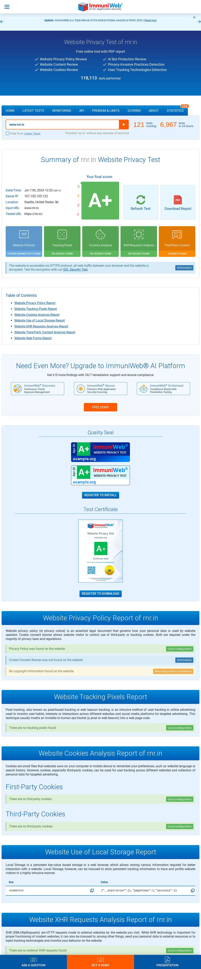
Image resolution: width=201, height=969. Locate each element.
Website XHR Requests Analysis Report (41, 326)
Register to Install (100, 495)
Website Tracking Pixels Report (35, 309)
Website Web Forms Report (33, 338)
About (154, 110)
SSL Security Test (75, 269)
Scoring (134, 110)
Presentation (167, 965)
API (81, 110)
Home (10, 110)
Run (123, 124)
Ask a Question (33, 965)
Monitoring (61, 110)
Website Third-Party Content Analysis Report (44, 332)
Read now (150, 20)
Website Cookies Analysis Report (36, 315)
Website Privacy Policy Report (34, 303)
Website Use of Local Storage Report (39, 320)
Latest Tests (33, 110)
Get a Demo (100, 965)
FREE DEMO (100, 407)
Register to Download (100, 593)
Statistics (177, 108)
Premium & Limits (106, 110)
